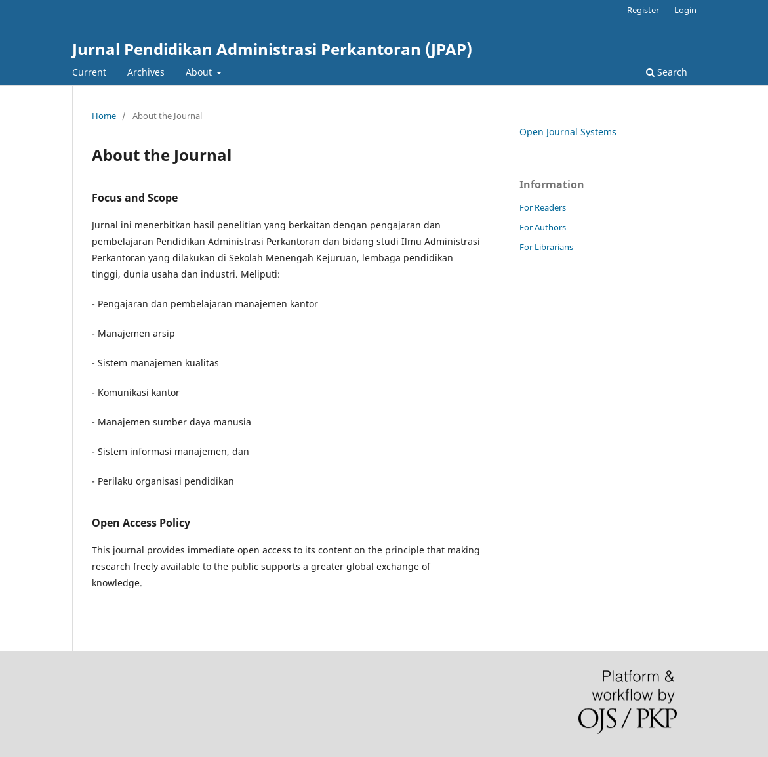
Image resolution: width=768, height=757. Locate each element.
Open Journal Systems (567, 131)
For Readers (542, 207)
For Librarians (546, 247)
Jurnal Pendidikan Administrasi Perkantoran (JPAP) (272, 49)
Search (666, 72)
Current (89, 72)
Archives (146, 72)
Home (104, 115)
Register (643, 10)
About (200, 72)
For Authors (542, 227)
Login (685, 10)
